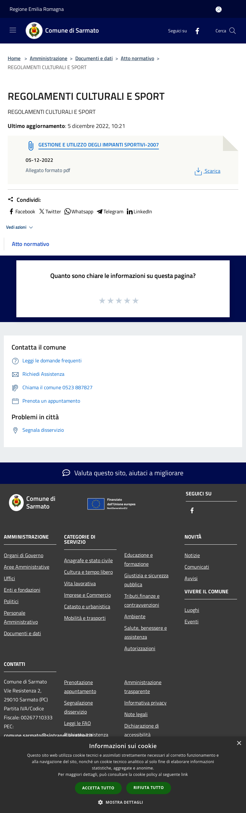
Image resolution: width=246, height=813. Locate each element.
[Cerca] (232, 31)
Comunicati (196, 567)
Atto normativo (137, 58)
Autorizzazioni (139, 648)
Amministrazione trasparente (142, 686)
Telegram (109, 211)
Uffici (9, 578)
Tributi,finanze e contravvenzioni (142, 600)
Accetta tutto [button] (98, 788)
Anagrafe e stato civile (88, 560)
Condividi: (24, 199)
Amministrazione (48, 58)
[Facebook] (194, 30)
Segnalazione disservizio (78, 707)
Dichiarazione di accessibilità (141, 730)
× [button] (238, 743)
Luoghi (191, 610)
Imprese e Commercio (87, 595)
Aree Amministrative (26, 567)
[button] (123, 802)
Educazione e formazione (138, 559)
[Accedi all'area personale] (218, 9)
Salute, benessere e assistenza (145, 632)
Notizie (192, 555)
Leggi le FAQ (77, 723)
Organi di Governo (23, 555)
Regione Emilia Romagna (37, 9)
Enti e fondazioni (22, 590)
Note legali (136, 714)
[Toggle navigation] (13, 30)
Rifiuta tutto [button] (149, 787)
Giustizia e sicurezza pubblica (146, 580)
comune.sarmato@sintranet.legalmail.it (48, 735)
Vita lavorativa (80, 583)
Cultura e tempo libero (88, 572)
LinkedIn (139, 211)
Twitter (49, 211)
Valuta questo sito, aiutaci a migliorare (123, 473)
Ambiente (134, 616)
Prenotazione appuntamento (80, 686)
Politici (11, 601)
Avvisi (191, 578)
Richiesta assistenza (86, 734)
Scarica (206, 171)
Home (14, 58)
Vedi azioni (20, 227)
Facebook (21, 211)
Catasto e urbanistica (87, 606)
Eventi (191, 621)
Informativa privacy (145, 702)
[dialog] (123, 775)
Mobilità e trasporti (85, 618)
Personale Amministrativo (21, 617)
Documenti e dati (94, 58)
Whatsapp (78, 211)
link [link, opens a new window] (184, 774)
